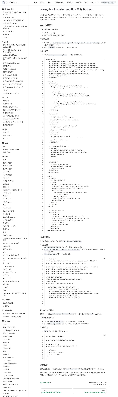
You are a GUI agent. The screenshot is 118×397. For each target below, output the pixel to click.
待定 (4, 252)
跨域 (4, 232)
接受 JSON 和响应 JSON (11, 149)
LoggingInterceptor (9, 217)
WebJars (6, 284)
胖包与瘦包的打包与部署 (11, 93)
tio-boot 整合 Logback (10, 23)
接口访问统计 (7, 278)
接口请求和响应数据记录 (11, 281)
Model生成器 (7, 348)
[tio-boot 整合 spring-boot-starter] (89, 391)
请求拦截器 (6, 214)
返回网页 (6, 178)
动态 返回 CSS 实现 (9, 226)
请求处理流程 (7, 135)
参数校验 (6, 306)
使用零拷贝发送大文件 (10, 272)
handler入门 (7, 246)
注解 (4, 351)
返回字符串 (6, 172)
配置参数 (6, 101)
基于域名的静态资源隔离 (11, 116)
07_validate (6, 300)
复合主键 (6, 369)
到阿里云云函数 (8, 72)
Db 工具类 (6, 339)
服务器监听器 (7, 104)
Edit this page (44, 382)
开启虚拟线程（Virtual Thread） (13, 122)
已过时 (5, 90)
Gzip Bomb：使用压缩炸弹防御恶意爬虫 (14, 294)
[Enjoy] (50, 3)
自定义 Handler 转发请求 (11, 255)
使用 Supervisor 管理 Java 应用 (13, 87)
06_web (5, 157)
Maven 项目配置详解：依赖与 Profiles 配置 (12, 51)
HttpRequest (7, 199)
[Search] (108, 2)
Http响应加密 (7, 269)
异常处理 (6, 354)
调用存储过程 (7, 387)
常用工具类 (6, 263)
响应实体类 (6, 152)
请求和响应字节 (8, 181)
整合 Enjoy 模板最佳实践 (11, 378)
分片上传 (6, 275)
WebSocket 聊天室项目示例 (12, 316)
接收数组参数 (7, 169)
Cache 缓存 (6, 360)
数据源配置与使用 (9, 333)
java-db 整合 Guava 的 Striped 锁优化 (15, 390)
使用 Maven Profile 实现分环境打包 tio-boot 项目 (14, 46)
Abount (86, 2)
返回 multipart (7, 249)
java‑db (5, 324)
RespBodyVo (7, 208)
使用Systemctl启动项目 (10, 78)
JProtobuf (6, 287)
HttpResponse (7, 202)
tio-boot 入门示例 (8, 17)
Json (4, 146)
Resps (5, 205)
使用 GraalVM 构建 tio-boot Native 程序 (15, 59)
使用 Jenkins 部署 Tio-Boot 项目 (13, 81)
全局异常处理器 (8, 220)
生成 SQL (6, 393)
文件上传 (6, 184)
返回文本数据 (7, 175)
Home (35, 2)
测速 (4, 290)
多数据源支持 (7, 381)
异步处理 (6, 223)
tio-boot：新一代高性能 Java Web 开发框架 (14, 13)
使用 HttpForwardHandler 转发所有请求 (15, 259)
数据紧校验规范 (8, 303)
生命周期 (6, 132)
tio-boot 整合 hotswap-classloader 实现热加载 (15, 27)
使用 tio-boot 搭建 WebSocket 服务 (14, 313)
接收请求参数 (7, 163)
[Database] (42, 3)
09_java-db (6, 321)
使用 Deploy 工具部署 (10, 75)
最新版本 (6, 34)
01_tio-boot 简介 (8, 9)
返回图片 (6, 229)
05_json (5, 143)
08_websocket (7, 310)
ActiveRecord (7, 336)
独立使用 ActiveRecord (10, 384)
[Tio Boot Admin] (60, 3)
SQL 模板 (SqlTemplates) (11, 330)
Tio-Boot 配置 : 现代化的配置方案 (13, 20)
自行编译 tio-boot (8, 31)
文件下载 (6, 187)
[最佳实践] (79, 3)
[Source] (93, 3)
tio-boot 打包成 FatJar (10, 55)
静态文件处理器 (8, 113)
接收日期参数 (7, 166)
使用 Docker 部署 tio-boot (11, 63)
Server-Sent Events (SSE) (11, 243)
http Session (7, 193)
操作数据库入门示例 (9, 327)
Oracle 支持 (7, 372)
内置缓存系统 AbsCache (11, 107)
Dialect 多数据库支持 (10, 363)
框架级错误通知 (8, 125)
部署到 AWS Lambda (9, 69)
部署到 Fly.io (7, 66)
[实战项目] (70, 3)
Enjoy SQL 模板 (8, 375)
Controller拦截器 (8, 211)
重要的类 (6, 138)
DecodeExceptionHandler (11, 119)
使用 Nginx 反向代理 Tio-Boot (12, 84)
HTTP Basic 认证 (8, 266)
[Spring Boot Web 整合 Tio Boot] (56, 391)
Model (5, 345)
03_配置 (5, 97)
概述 (4, 160)
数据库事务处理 (8, 357)
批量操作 (6, 342)
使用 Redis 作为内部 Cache (11, 110)
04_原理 (5, 129)
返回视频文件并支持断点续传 (12, 190)
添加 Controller (8, 235)
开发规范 (6, 37)
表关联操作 (6, 366)
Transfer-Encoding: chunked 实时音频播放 (15, 239)
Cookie (5, 196)
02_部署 (5, 42)
